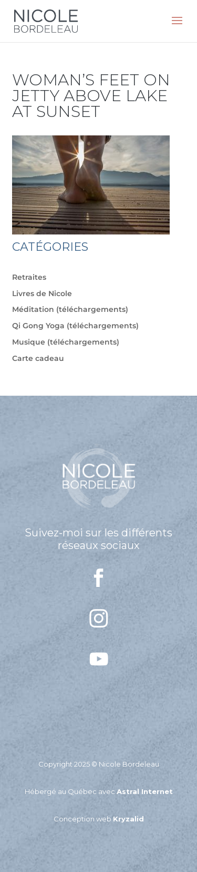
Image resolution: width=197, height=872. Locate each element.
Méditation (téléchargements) (70, 309)
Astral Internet (145, 791)
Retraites (29, 277)
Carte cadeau (38, 358)
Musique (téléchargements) (65, 342)
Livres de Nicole (42, 293)
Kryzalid (128, 819)
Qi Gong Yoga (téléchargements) (75, 325)
